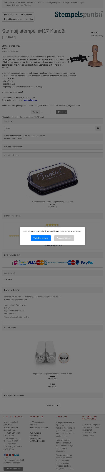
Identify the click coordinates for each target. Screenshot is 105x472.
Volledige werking (41, 238)
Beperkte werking (64, 238)
